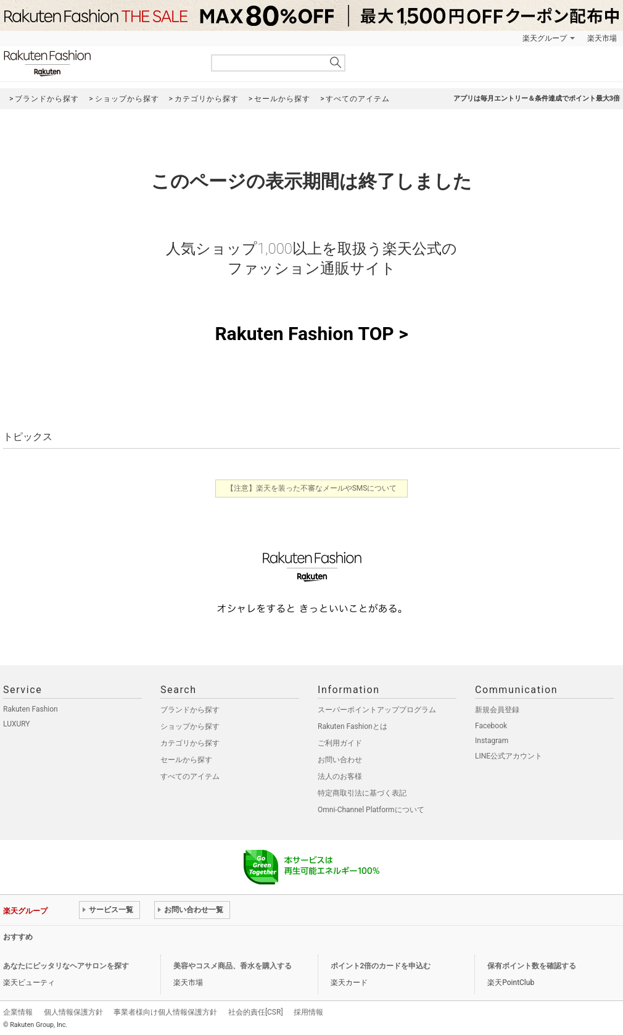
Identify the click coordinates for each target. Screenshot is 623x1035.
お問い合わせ (340, 759)
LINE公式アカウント (508, 756)
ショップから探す (190, 726)
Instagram (491, 740)
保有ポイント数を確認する (531, 966)
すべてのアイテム (190, 776)
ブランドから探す (190, 709)
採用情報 (308, 1012)
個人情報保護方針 (73, 1012)
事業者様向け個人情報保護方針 (165, 1012)
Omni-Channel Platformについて (371, 809)
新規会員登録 (497, 709)
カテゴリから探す (190, 743)
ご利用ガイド (340, 743)
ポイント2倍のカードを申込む (381, 966)
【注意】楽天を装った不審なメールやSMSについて (311, 488)
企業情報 (18, 1012)
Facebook (491, 725)
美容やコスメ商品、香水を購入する (232, 966)
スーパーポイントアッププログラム (377, 709)
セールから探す (186, 759)
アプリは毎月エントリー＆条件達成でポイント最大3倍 (536, 98)
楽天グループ (544, 38)
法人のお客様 (340, 776)
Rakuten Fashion (98, 63)
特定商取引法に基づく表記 (362, 793)
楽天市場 (602, 38)
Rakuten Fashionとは (352, 726)
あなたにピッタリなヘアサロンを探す (66, 966)
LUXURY (16, 724)
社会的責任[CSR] (255, 1012)
